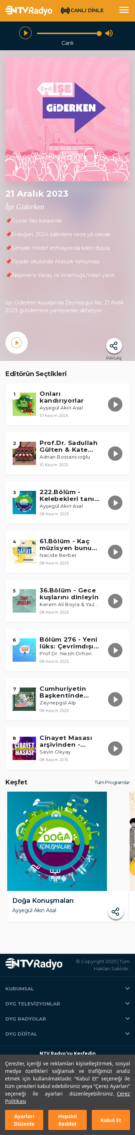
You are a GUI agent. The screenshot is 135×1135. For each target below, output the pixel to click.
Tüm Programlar (112, 782)
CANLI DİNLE (87, 10)
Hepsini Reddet (67, 1120)
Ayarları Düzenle (24, 1120)
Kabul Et (110, 1120)
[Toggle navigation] (124, 11)
